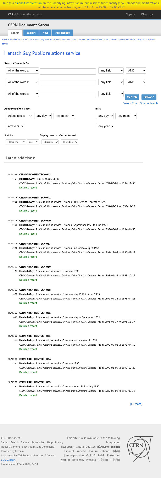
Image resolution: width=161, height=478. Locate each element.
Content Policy (19, 446)
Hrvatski (93, 451)
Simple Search (149, 103)
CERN (25, 14)
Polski (101, 455)
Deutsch (90, 446)
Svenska (91, 460)
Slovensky (78, 460)
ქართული (70, 455)
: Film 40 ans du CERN (39, 179)
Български (67, 446)
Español (69, 451)
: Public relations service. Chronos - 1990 (49, 363)
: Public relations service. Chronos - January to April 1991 (58, 340)
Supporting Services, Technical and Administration (56, 39)
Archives (13, 39)
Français (81, 451)
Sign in (130, 14)
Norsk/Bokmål (87, 455)
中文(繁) (115, 460)
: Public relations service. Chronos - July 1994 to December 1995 (62, 202)
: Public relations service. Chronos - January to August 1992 (59, 248)
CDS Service (24, 455)
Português (113, 455)
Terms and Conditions (42, 446)
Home (4, 39)
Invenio (19, 451)
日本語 (115, 451)
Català (80, 446)
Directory (147, 14)
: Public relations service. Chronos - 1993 (49, 271)
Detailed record (28, 187)
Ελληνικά (103, 446)
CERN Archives (25, 39)
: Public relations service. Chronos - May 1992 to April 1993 (59, 294)
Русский (65, 460)
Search (15, 32)
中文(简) (103, 460)
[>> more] (136, 404)
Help (45, 32)
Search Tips (130, 103)
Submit (31, 32)
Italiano (105, 451)
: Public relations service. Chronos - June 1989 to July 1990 (59, 386)
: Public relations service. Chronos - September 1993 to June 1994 (63, 225)
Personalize (62, 32)
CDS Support (8, 460)
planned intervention (28, 3)
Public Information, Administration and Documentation (104, 39)
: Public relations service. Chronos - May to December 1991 (59, 317)
